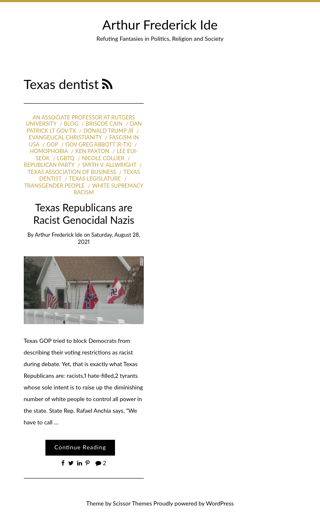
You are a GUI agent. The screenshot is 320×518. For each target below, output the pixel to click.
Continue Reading (80, 447)
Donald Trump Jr (108, 130)
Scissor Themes (132, 503)
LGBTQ (66, 158)
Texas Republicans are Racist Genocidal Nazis (83, 213)
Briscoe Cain (104, 123)
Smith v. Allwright (109, 164)
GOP (52, 144)
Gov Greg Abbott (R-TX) (98, 144)
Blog (71, 123)
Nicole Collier (103, 158)
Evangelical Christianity (65, 137)
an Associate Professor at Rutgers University (80, 120)
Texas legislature (95, 178)
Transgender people (54, 185)
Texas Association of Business (72, 172)
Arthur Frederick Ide (160, 24)
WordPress (220, 503)
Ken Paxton (92, 151)
